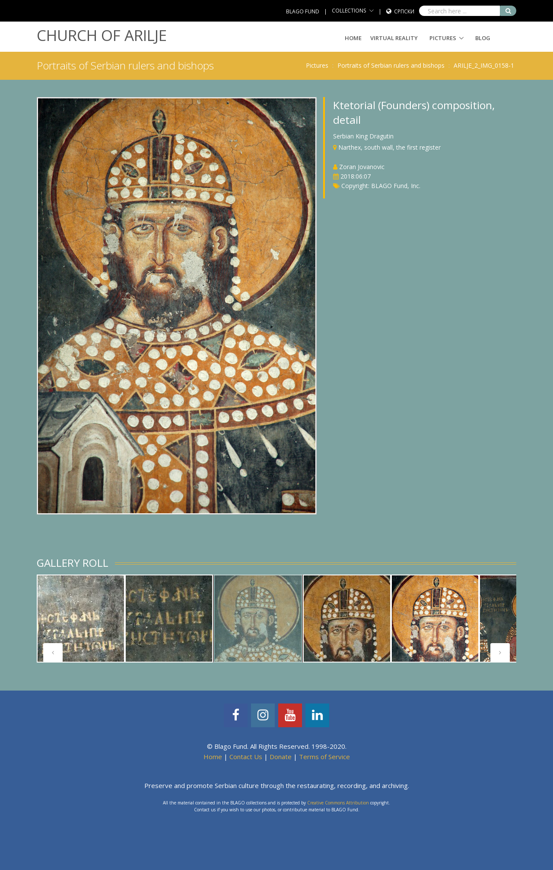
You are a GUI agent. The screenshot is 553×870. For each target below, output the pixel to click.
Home (353, 38)
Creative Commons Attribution (338, 803)
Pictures (442, 38)
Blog (482, 38)
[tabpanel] (81, 619)
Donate (281, 756)
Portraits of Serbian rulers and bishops (391, 65)
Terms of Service (324, 756)
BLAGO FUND (302, 11)
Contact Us (245, 756)
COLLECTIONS (349, 10)
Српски (404, 11)
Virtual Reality (394, 38)
